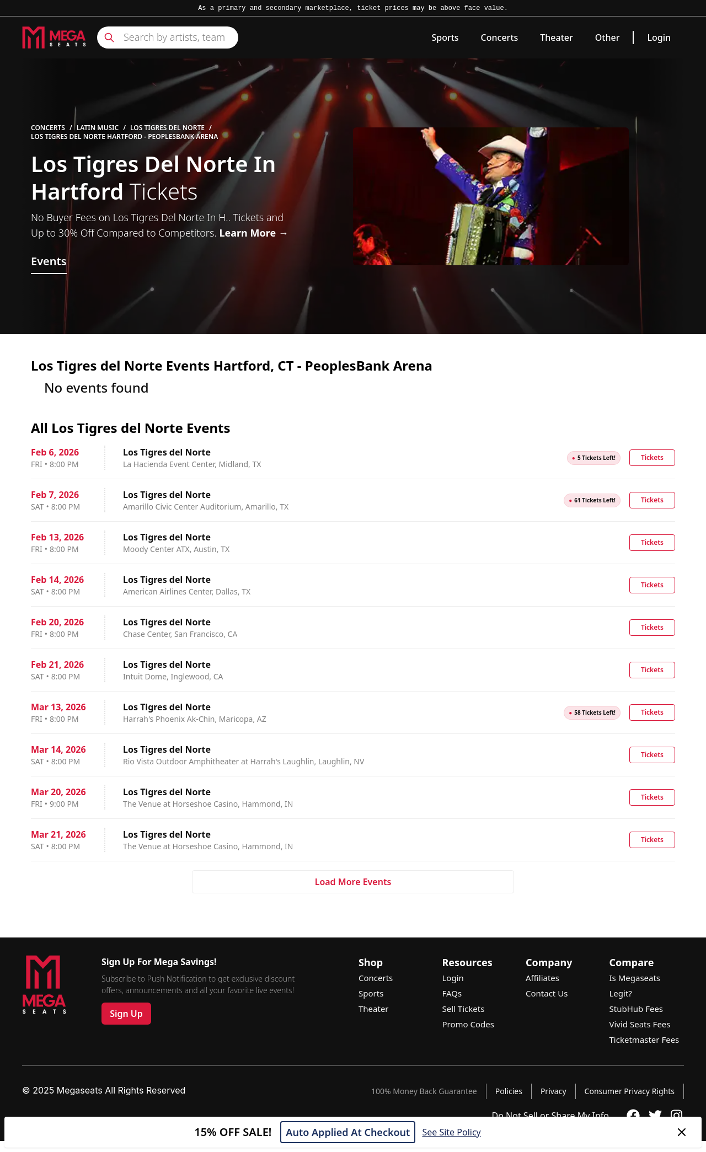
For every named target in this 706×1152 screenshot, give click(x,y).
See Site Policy (451, 1132)
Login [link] (659, 37)
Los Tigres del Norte (167, 128)
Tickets (652, 457)
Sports (444, 37)
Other (607, 37)
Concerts (499, 37)
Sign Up (126, 1014)
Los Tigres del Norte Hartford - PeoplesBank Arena (124, 136)
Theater (556, 37)
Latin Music (98, 128)
